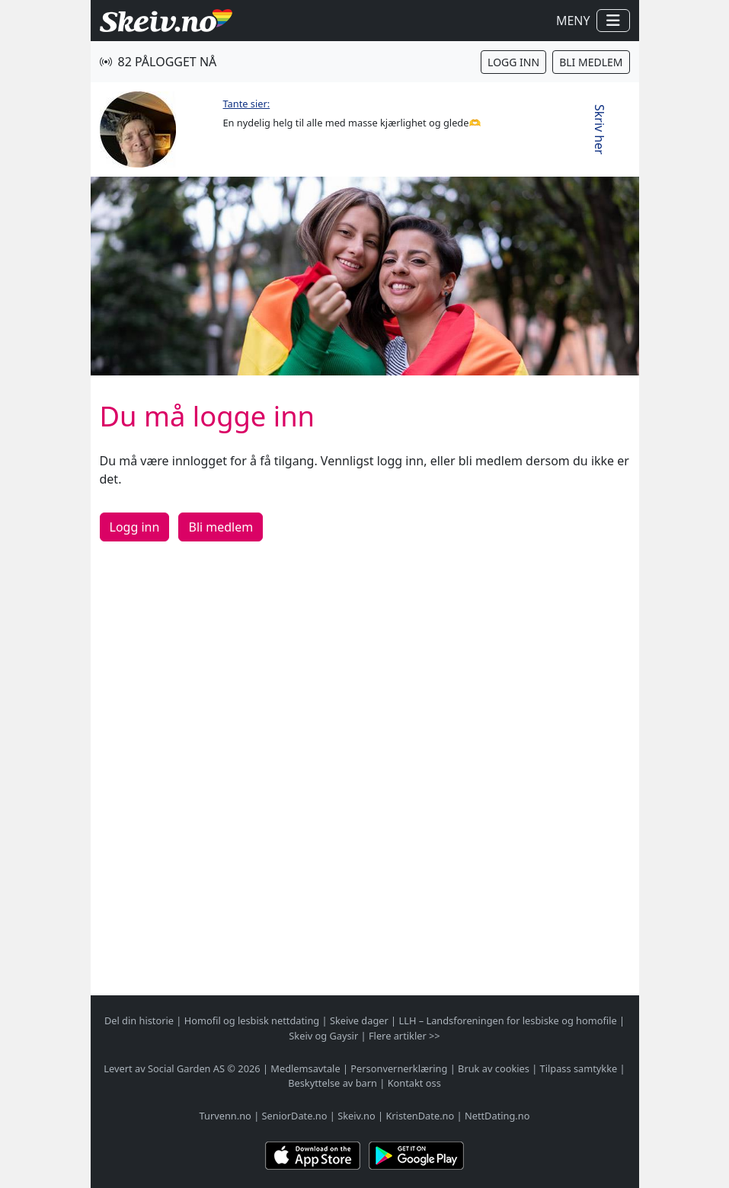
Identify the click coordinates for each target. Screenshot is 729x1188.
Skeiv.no (356, 1116)
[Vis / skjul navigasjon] (613, 20)
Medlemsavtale (305, 1068)
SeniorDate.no (295, 1116)
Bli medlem (590, 62)
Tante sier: (246, 103)
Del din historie (139, 1020)
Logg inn (513, 62)
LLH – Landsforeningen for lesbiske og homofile (507, 1020)
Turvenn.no (225, 1116)
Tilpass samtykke (579, 1068)
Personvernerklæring (398, 1068)
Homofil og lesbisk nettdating (251, 1020)
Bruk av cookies (493, 1068)
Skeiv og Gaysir (323, 1036)
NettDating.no (497, 1116)
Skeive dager (359, 1020)
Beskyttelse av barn (332, 1083)
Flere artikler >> (404, 1036)
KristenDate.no (419, 1116)
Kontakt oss (414, 1083)
